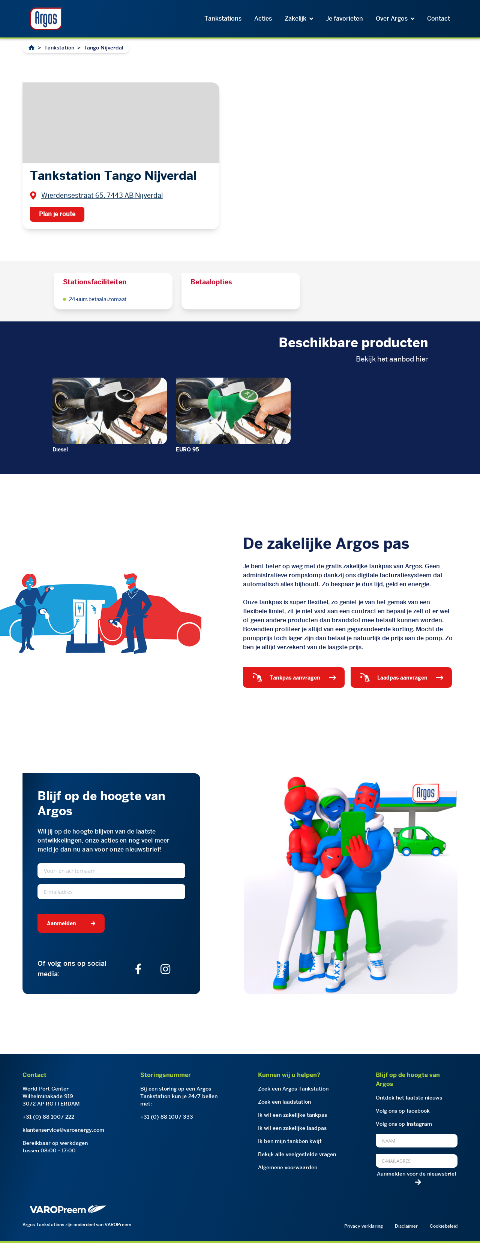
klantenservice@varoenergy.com (63, 1129)
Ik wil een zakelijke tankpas (292, 1115)
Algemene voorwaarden (287, 1167)
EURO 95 (187, 450)
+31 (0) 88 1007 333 (166, 1116)
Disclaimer (406, 1226)
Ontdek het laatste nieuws (409, 1097)
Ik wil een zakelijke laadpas (292, 1128)
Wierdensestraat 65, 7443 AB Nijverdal (102, 195)
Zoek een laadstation (284, 1101)
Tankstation (59, 47)
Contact (438, 18)
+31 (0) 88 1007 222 (48, 1116)
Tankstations (223, 18)
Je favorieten (344, 18)
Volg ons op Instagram (404, 1123)
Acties (263, 18)
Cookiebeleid (444, 1226)
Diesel (60, 450)
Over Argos (395, 18)
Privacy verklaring (363, 1226)
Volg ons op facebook (403, 1110)
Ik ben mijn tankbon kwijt (290, 1141)
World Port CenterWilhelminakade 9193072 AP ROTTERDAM (51, 1096)
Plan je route (57, 214)
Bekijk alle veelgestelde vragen (297, 1154)
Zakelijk (299, 18)
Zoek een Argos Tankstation (293, 1088)
